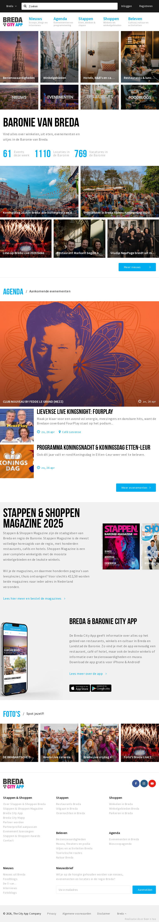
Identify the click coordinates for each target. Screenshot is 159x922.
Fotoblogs (10, 892)
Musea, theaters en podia (73, 844)
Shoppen (115, 797)
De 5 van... (9, 883)
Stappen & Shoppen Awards (21, 836)
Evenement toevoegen (18, 831)
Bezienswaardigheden (19, 77)
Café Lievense (71, 431)
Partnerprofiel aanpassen (20, 827)
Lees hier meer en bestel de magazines (34, 598)
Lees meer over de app (88, 673)
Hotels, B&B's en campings (100, 77)
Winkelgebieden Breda (124, 808)
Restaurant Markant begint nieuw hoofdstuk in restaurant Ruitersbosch (79, 253)
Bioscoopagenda (120, 844)
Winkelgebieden (54, 77)
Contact (8, 840)
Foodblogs (10, 879)
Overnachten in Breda (70, 813)
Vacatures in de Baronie (98, 153)
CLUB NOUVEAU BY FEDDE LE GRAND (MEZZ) (33, 401)
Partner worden (13, 822)
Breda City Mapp (14, 818)
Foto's (11, 713)
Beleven (61, 833)
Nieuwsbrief (64, 868)
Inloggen (126, 6)
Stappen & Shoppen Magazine (23, 808)
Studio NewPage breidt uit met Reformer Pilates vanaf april (133, 253)
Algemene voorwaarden (77, 913)
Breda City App (13, 813)
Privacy (51, 913)
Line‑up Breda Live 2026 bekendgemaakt (25, 253)
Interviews (10, 888)
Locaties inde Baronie (61, 153)
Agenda (13, 291)
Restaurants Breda (68, 804)
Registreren (146, 6)
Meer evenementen (134, 487)
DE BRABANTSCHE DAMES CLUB (19, 757)
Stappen (62, 797)
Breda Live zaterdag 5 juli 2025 (59, 757)
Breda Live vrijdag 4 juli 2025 (100, 757)
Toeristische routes (69, 853)
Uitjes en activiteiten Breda (74, 848)
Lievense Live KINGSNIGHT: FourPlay (75, 411)
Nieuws (8, 868)
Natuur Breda (64, 857)
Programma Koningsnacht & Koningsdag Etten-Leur (93, 447)
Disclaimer (103, 913)
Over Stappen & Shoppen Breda (24, 804)
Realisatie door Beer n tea (140, 919)
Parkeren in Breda (121, 813)
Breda (11, 6)
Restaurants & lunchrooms (140, 77)
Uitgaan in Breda (67, 808)
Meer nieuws (132, 267)
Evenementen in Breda (124, 839)
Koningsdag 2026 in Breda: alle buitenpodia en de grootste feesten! (39, 212)
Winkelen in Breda (121, 804)
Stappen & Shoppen (17, 797)
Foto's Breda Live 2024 (140, 757)
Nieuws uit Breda (14, 874)
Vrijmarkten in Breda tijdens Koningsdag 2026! (117, 212)
